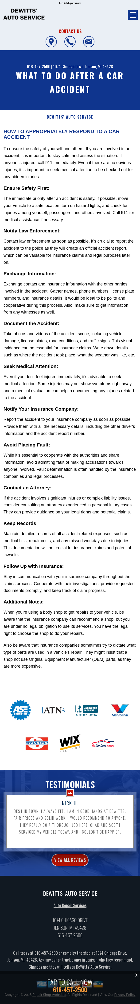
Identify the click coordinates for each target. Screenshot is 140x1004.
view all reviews (70, 862)
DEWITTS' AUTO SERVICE (70, 117)
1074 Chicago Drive (68, 66)
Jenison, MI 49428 (98, 66)
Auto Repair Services (70, 908)
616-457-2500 (38, 66)
